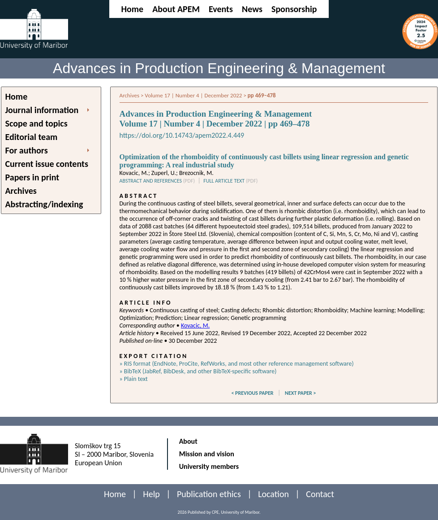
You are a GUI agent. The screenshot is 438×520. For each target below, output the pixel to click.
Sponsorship (294, 9)
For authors (26, 150)
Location (273, 494)
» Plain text (134, 379)
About (188, 441)
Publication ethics (209, 494)
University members (209, 466)
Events (221, 9)
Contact (320, 494)
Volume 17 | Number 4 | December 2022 (193, 95)
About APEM (176, 9)
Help (151, 494)
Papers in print (32, 177)
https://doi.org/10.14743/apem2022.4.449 (182, 135)
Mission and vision (206, 454)
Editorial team (31, 136)
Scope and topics (36, 123)
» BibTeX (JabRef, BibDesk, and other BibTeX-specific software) (198, 371)
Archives (21, 190)
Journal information (42, 110)
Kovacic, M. (195, 325)
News (252, 9)
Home (132, 9)
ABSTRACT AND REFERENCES (157, 181)
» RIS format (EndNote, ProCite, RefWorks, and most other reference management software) (237, 363)
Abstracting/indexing (44, 204)
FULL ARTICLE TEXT (230, 181)
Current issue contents (46, 163)
